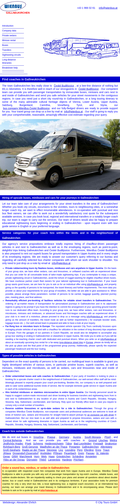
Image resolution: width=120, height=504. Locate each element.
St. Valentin (102, 453)
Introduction (7, 26)
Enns (98, 450)
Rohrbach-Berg (11, 446)
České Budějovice (64, 85)
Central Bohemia (12, 440)
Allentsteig (106, 446)
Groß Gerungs (30, 446)
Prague (51, 437)
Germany (64, 437)
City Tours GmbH (107, 502)
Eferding (89, 450)
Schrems (38, 443)
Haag (52, 456)
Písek (28, 443)
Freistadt (98, 443)
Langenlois (54, 459)
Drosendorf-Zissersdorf (26, 453)
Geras (6, 456)
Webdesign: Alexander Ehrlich (19, 502)
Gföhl (15, 456)
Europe (89, 342)
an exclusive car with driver (100, 415)
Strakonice (111, 443)
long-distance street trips (71, 342)
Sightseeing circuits (11, 55)
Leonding (70, 450)
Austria (77, 437)
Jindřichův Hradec (13, 443)
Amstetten (91, 456)
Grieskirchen (63, 456)
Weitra (113, 440)
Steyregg (52, 450)
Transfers (6, 50)
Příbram (57, 453)
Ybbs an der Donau (14, 459)
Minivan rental (9, 40)
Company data (9, 30)
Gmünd (93, 440)
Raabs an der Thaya (33, 450)
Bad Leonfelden (82, 443)
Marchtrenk (26, 456)
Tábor (68, 443)
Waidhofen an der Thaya (53, 446)
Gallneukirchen (90, 446)
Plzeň (108, 437)
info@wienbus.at (108, 7)
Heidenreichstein (54, 443)
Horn (36, 456)
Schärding (78, 456)
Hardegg (67, 459)
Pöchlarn (78, 459)
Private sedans (9, 35)
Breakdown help (10, 68)
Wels (44, 456)
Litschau (103, 440)
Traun (106, 450)
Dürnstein (32, 459)
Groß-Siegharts (11, 450)
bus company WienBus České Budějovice (26, 108)
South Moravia (93, 437)
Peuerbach (70, 453)
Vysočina (38, 437)
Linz (60, 450)
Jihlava (7, 453)
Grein (81, 453)
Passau (90, 453)
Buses (5, 45)
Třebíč (42, 459)
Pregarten (74, 446)
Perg (80, 450)
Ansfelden (45, 453)
